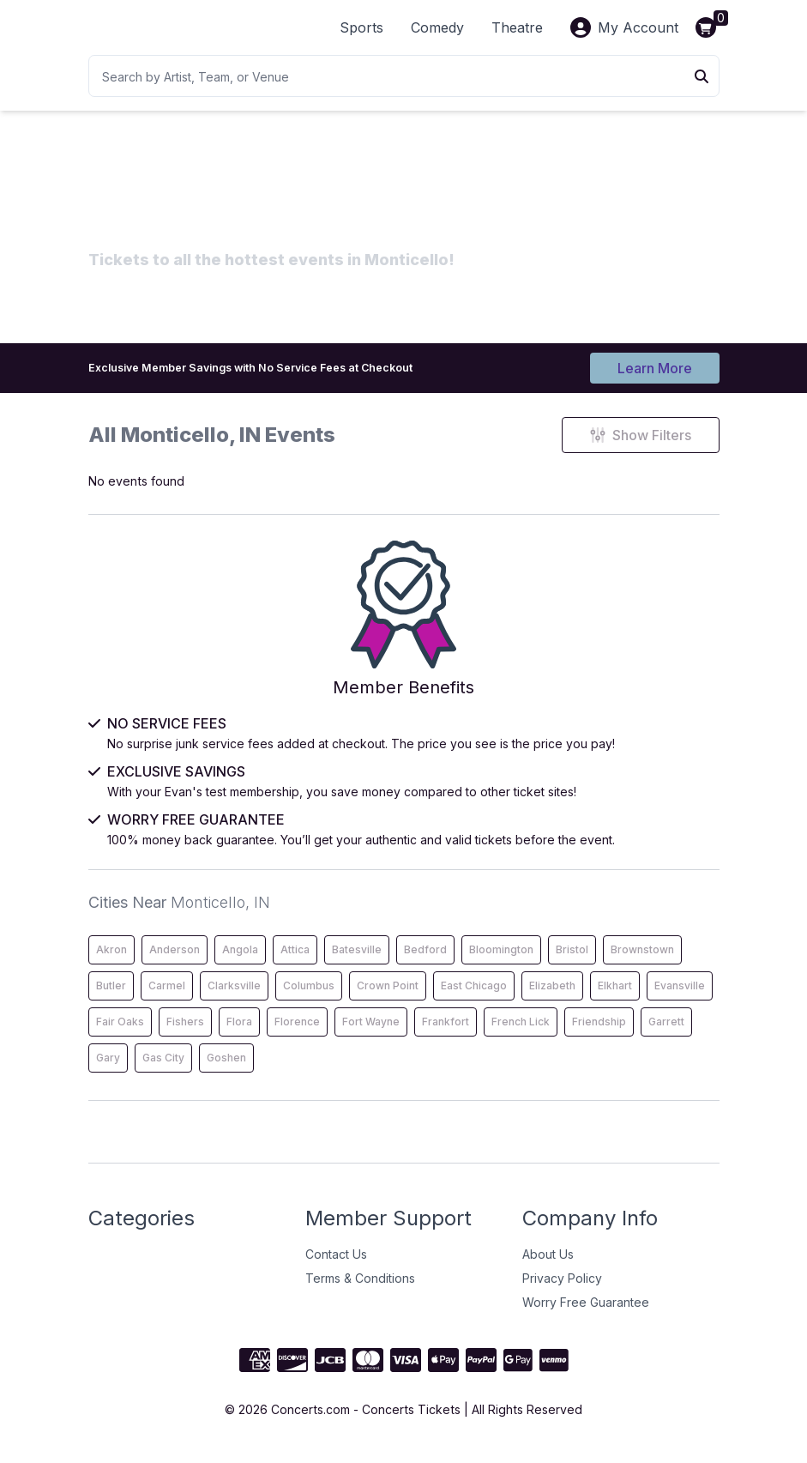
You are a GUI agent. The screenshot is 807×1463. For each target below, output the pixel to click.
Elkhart (615, 998)
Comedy (437, 27)
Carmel (166, 998)
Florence (297, 1034)
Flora (239, 1034)
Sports (361, 27)
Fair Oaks (120, 1034)
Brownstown (642, 962)
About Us (548, 1267)
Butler (111, 998)
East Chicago (474, 998)
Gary (108, 1070)
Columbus (308, 998)
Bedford (425, 962)
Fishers (185, 1034)
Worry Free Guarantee (585, 1315)
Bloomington (501, 962)
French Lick (520, 1034)
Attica (295, 962)
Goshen (226, 1070)
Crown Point (388, 998)
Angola (240, 962)
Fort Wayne (371, 1034)
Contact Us (336, 1267)
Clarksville (234, 998)
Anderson (174, 962)
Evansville (679, 998)
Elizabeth (552, 998)
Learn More (654, 367)
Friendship (599, 1034)
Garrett (666, 1034)
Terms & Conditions (360, 1291)
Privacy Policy (562, 1291)
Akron (111, 962)
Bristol (572, 962)
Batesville (357, 962)
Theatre (517, 27)
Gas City (163, 1070)
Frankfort (445, 1034)
